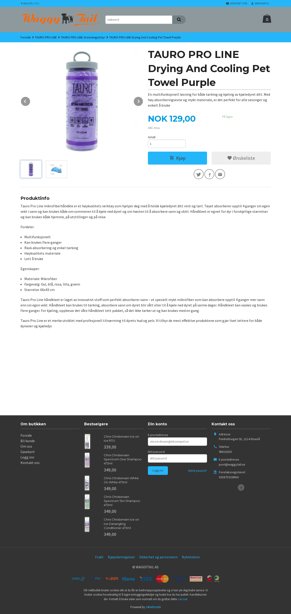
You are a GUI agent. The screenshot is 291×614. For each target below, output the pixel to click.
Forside (25, 37)
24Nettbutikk (153, 607)
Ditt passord (156, 452)
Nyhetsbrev (191, 557)
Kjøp (177, 158)
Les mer (182, 599)
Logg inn (27, 457)
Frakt (99, 557)
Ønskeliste (241, 158)
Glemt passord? (197, 471)
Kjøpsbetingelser (121, 557)
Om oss (26, 446)
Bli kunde (27, 441)
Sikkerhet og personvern (158, 557)
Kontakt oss (30, 462)
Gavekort (27, 451)
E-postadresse (158, 435)
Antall (151, 137)
